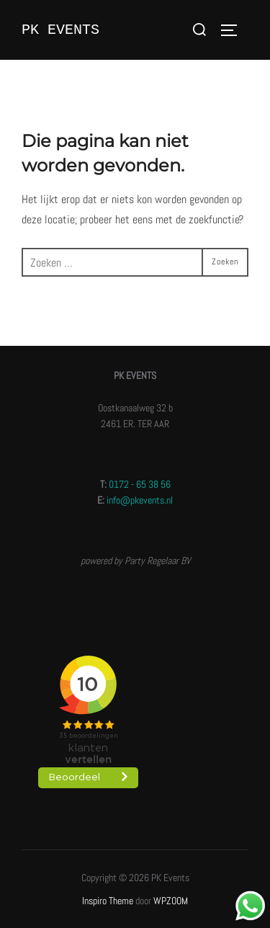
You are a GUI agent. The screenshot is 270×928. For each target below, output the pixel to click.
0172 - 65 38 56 (140, 484)
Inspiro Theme (107, 900)
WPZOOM (170, 900)
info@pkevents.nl (140, 500)
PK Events (60, 30)
